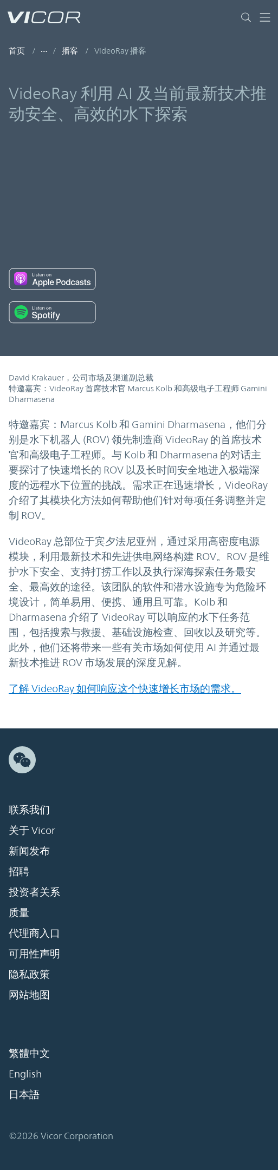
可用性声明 (34, 953)
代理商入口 (34, 933)
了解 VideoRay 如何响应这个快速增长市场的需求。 (125, 688)
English (25, 1074)
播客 (70, 50)
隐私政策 (29, 974)
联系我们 (29, 810)
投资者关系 (34, 892)
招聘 (19, 871)
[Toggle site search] (248, 17)
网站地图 (29, 995)
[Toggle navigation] (265, 17)
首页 (17, 50)
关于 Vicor (32, 830)
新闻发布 (29, 851)
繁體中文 (29, 1053)
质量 (19, 912)
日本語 (24, 1094)
